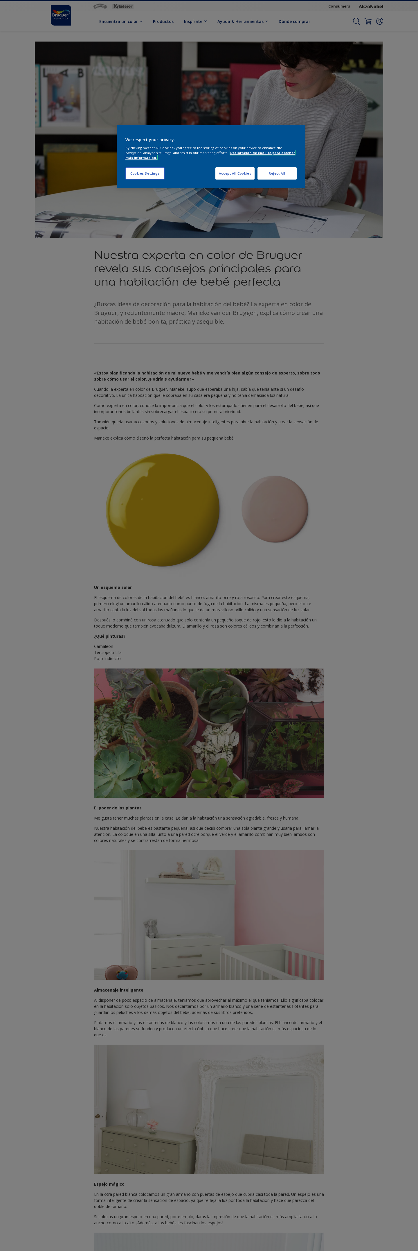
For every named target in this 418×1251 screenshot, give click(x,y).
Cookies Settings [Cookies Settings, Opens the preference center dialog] (145, 173)
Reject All (277, 173)
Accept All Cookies (235, 173)
